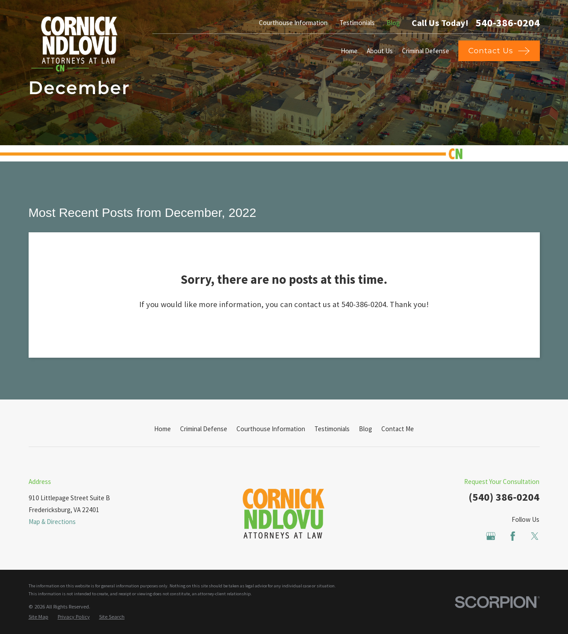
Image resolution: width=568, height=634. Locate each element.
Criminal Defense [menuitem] (425, 51)
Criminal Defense (203, 429)
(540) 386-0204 (503, 497)
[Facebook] (512, 536)
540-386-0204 (508, 23)
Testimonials (357, 22)
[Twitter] (534, 536)
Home (162, 429)
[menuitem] (38, 617)
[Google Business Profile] (490, 536)
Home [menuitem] (349, 51)
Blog (393, 22)
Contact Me (397, 429)
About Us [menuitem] (380, 51)
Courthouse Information (293, 22)
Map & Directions (52, 521)
